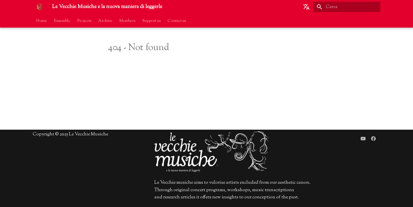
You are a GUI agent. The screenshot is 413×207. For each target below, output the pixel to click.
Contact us (176, 21)
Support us (151, 21)
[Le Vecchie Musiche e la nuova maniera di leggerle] (39, 7)
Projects (84, 21)
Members (127, 21)
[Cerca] (346, 7)
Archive (105, 21)
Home (41, 21)
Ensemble (62, 21)
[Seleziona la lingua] (306, 7)
